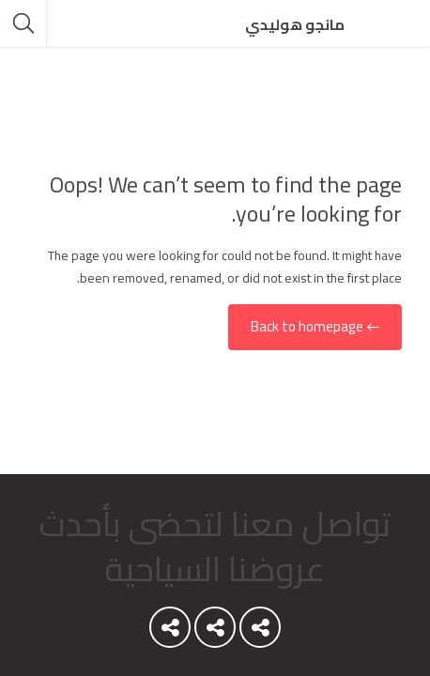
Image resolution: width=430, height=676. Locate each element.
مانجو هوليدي (295, 24)
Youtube (260, 631)
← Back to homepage (315, 327)
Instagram (170, 631)
